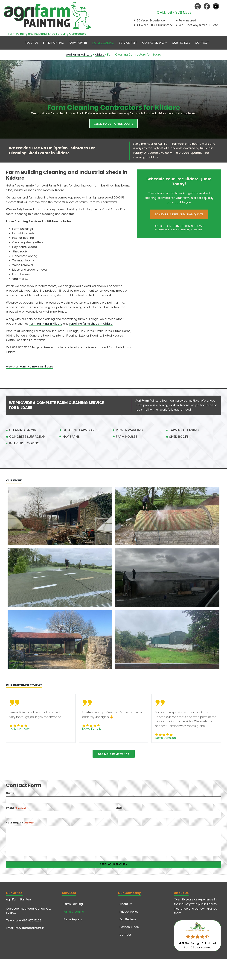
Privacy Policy (128, 912)
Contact (202, 43)
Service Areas (129, 927)
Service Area (128, 43)
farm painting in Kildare (45, 324)
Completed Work (154, 43)
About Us (31, 43)
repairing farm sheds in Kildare (91, 324)
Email (119, 808)
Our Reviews (181, 43)
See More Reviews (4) (113, 754)
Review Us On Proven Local (198, 930)
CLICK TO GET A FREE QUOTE (113, 124)
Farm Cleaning (103, 43)
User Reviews (201, 947)
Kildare (100, 54)
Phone (16, 808)
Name (10, 793)
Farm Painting (53, 43)
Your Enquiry (20, 823)
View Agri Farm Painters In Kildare (29, 366)
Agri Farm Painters (79, 54)
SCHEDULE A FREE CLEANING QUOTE (179, 214)
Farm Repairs (78, 43)
